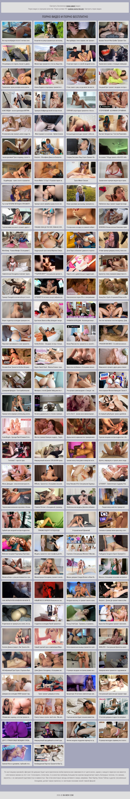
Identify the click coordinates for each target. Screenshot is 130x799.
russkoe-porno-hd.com (76, 9)
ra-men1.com (68, 795)
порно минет (71, 6)
